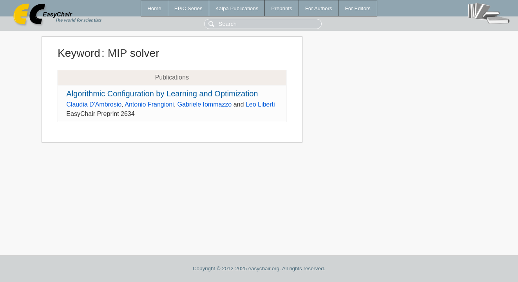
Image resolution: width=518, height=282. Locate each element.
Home (154, 8)
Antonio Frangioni (149, 104)
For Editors (358, 8)
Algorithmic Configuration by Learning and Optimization (162, 93)
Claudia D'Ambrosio (93, 104)
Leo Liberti (260, 104)
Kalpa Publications (237, 8)
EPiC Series (188, 8)
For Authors (318, 8)
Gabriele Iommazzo (204, 104)
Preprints (281, 8)
